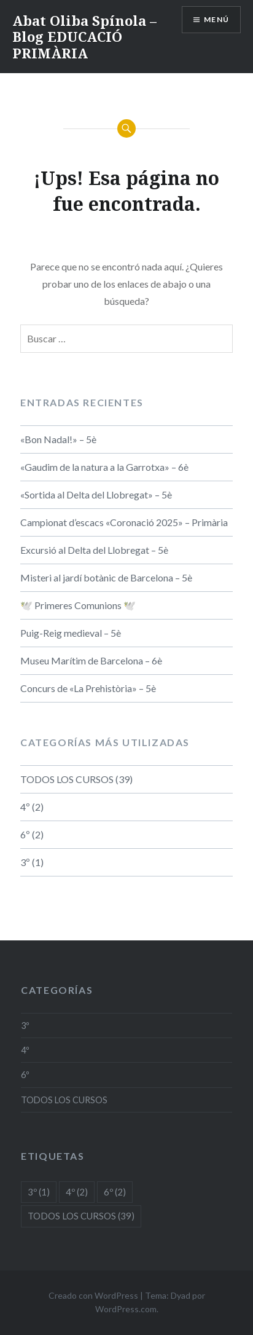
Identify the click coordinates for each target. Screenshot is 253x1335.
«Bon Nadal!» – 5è (58, 439)
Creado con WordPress (93, 1295)
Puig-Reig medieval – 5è (70, 633)
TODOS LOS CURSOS (67, 779)
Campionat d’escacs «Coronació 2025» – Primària (124, 522)
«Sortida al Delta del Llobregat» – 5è (96, 494)
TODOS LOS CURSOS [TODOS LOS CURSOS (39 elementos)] (81, 1215)
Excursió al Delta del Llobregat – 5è (94, 550)
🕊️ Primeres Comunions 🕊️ (78, 605)
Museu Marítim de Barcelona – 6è (91, 660)
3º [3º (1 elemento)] (39, 1191)
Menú (216, 19)
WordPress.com (126, 1309)
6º (25, 834)
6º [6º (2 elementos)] (115, 1191)
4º (25, 807)
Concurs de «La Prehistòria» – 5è (88, 688)
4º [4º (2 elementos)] (77, 1191)
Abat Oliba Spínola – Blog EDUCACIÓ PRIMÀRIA (84, 36)
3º (25, 862)
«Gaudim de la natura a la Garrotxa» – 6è (104, 467)
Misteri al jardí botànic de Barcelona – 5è (106, 577)
